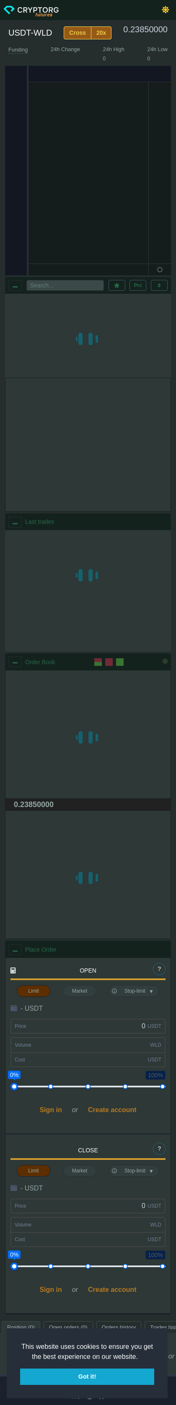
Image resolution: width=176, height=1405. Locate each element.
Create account (112, 1109)
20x (101, 32)
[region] (88, 591)
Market (80, 991)
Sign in (50, 1109)
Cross (77, 32)
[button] (141, 1357)
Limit (33, 991)
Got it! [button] (87, 1376)
